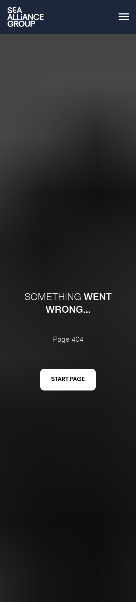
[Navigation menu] (124, 17)
